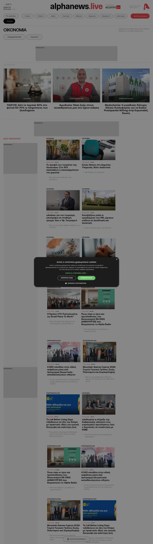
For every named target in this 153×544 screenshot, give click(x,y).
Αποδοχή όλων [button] (86, 278)
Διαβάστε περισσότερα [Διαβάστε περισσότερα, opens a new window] (87, 269)
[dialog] (76, 272)
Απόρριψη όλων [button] (67, 278)
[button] (76, 273)
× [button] (116, 259)
